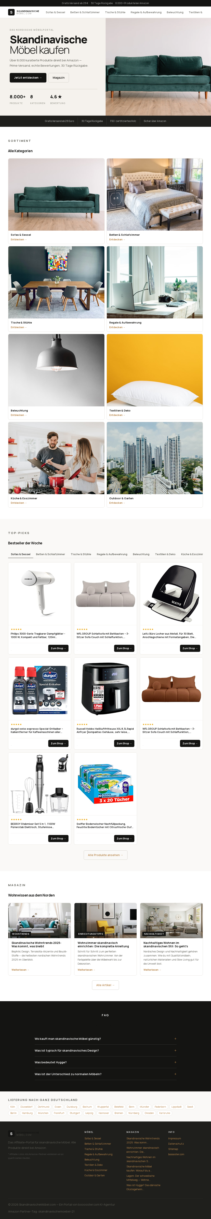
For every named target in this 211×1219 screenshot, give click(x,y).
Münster (144, 1106)
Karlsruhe (164, 1113)
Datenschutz (176, 1143)
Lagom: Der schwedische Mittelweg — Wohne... (140, 1178)
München (43, 1113)
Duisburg (72, 1106)
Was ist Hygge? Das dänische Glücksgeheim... (143, 1187)
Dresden (149, 1113)
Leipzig (89, 1113)
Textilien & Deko (165, 554)
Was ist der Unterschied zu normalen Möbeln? (106, 1074)
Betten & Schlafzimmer (85, 12)
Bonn (131, 1106)
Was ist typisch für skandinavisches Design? (106, 1050)
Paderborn (160, 1106)
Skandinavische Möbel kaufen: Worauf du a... (139, 1168)
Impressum (174, 1138)
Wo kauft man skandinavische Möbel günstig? (106, 1038)
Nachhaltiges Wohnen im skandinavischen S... (140, 1159)
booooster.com (176, 1154)
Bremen (119, 1113)
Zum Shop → (58, 648)
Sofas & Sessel (55, 12)
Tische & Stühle (115, 12)
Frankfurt (59, 1113)
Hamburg (27, 1113)
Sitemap (173, 1149)
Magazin (59, 77)
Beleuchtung (175, 12)
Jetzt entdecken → (28, 77)
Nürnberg (134, 1113)
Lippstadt (176, 1106)
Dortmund (43, 1106)
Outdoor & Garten (95, 1175)
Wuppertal (103, 1106)
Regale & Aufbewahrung (146, 12)
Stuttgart (75, 1113)
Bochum (87, 1106)
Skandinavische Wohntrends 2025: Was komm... (143, 1140)
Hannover (104, 1113)
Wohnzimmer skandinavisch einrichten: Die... (142, 1150)
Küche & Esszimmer (193, 554)
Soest (190, 1106)
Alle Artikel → (105, 985)
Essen (58, 1106)
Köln (12, 1106)
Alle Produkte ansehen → (105, 855)
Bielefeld (118, 1106)
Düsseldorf (26, 1106)
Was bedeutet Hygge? (106, 1062)
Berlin (13, 1113)
